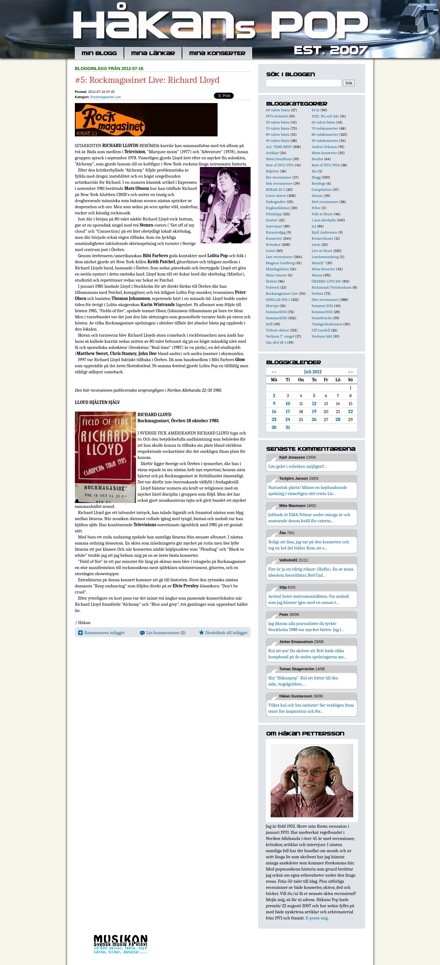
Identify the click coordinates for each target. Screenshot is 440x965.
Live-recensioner (279, 256)
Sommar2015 (322, 311)
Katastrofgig (276, 232)
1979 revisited (277, 116)
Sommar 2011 (322, 305)
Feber (316, 207)
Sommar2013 (276, 311)
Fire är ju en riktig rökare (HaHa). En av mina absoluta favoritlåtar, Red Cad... (311, 572)
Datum (317, 195)
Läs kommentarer (159, 632)
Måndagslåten (277, 269)
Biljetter (272, 171)
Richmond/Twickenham (331, 287)
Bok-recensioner (279, 183)
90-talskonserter (325, 140)
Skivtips (272, 305)
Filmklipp (274, 214)
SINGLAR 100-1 (278, 299)
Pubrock (272, 287)
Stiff (269, 324)
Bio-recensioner (279, 177)
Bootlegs (318, 183)
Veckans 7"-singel (280, 336)
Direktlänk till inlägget (223, 632)
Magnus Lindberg (280, 263)
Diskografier (276, 201)
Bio (314, 171)
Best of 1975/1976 (325, 165)
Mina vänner (276, 275)
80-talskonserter (325, 134)
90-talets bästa (277, 140)
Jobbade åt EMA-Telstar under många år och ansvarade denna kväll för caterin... (309, 517)
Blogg (316, 177)
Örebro (271, 281)
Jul (314, 226)
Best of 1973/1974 (280, 165)
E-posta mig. (317, 918)
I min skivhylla (324, 220)
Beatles (317, 159)
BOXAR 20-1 (275, 189)
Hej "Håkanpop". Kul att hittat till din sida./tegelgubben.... (303, 681)
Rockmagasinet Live (105, 97)
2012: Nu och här (325, 116)
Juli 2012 (313, 372)
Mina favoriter (323, 269)
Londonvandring (325, 256)
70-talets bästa (277, 128)
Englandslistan (278, 207)
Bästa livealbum (279, 159)
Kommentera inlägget (101, 632)
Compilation (322, 189)
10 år (316, 110)
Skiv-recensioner (325, 299)
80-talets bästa (277, 134)
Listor (270, 250)
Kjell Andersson (324, 232)
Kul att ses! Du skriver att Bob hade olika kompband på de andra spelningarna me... (307, 654)
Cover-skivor (276, 195)
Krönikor (273, 244)
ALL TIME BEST (279, 146)
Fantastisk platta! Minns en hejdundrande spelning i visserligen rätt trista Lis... (307, 490)
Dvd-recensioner (325, 201)
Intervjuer (274, 226)
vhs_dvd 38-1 (276, 342)
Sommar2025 (276, 318)
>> (350, 372)
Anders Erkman (324, 146)
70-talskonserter (325, 128)
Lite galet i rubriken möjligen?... (297, 466)
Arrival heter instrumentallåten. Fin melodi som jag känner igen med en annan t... (308, 599)
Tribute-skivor (277, 330)
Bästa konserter (324, 152)
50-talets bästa (277, 122)
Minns (317, 275)
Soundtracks (322, 318)
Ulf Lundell (321, 330)
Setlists (317, 293)
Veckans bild (322, 336)
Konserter (274, 238)
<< (274, 372)
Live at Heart (322, 250)
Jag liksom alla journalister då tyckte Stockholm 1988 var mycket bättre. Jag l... (306, 626)
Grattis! (272, 220)
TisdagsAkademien (327, 324)
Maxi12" (318, 263)
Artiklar (272, 152)
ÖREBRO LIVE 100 (326, 281)
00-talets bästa (278, 110)
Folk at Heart (322, 214)
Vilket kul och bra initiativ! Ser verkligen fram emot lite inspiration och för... (311, 708)
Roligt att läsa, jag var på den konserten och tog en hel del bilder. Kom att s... (308, 545)
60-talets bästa (323, 122)
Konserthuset (322, 238)
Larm (316, 244)
